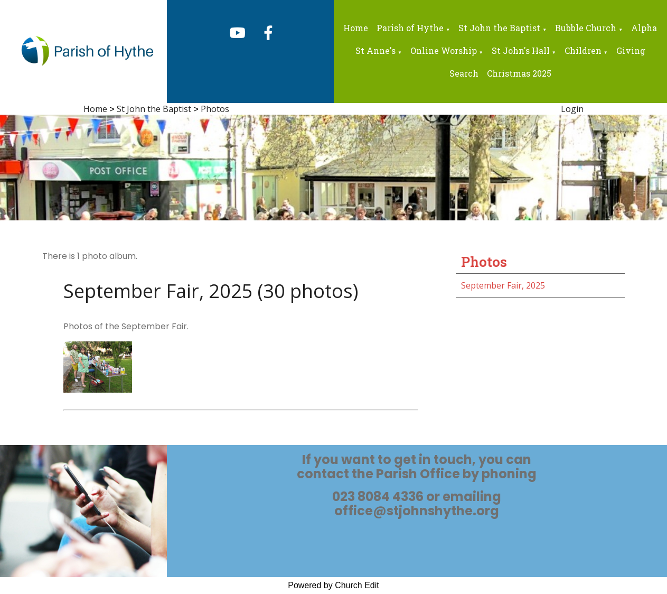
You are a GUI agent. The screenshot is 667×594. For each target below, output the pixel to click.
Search (463, 73)
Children (583, 50)
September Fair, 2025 (503, 285)
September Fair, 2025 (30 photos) (210, 291)
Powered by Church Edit (333, 585)
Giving (630, 50)
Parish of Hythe (410, 27)
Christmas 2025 (519, 73)
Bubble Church (585, 27)
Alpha (644, 27)
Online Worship (443, 50)
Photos (215, 109)
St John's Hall (521, 50)
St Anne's (375, 50)
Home (355, 27)
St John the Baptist (499, 27)
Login (572, 109)
